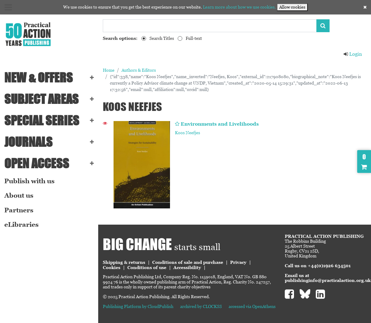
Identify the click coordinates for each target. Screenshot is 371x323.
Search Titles (161, 38)
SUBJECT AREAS (41, 99)
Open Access (36, 163)
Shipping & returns (124, 262)
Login (352, 54)
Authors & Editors (139, 70)
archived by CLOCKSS (201, 306)
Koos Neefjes (187, 132)
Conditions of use (146, 267)
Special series (41, 120)
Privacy (238, 262)
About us (18, 195)
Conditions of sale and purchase (187, 262)
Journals (28, 142)
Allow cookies (292, 7)
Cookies (111, 267)
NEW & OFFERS (38, 77)
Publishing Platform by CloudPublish (138, 306)
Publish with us (29, 181)
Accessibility (187, 267)
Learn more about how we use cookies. (239, 7)
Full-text (194, 38)
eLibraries (21, 224)
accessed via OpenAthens (252, 306)
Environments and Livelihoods (220, 124)
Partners (18, 210)
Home (108, 70)
